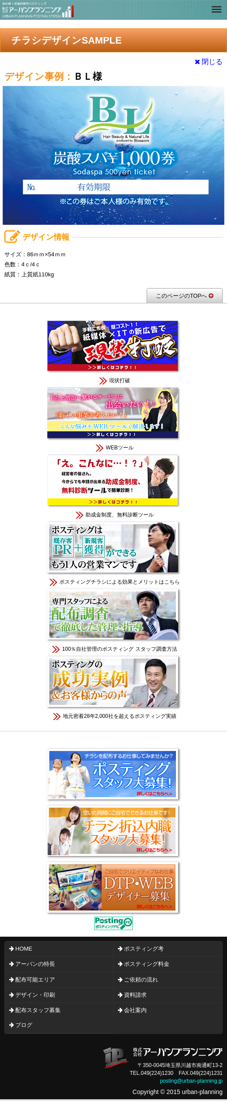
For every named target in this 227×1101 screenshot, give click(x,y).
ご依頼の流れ (141, 979)
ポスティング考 (144, 948)
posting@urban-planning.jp (191, 1081)
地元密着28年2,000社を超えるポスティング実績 (113, 686)
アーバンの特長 (35, 964)
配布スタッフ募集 (38, 1010)
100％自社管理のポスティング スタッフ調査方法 (113, 619)
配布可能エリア (35, 979)
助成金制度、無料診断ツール (113, 485)
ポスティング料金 (146, 964)
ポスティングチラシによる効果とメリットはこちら (113, 552)
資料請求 (135, 995)
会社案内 (135, 1010)
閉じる (209, 61)
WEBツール (113, 418)
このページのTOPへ (184, 295)
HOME (23, 948)
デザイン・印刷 (35, 995)
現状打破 (113, 351)
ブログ (23, 1025)
